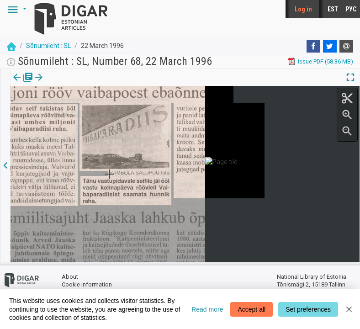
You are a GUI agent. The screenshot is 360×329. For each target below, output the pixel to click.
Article (48, 83)
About (70, 276)
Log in (303, 9)
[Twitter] (330, 46)
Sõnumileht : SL (48, 45)
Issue (16, 83)
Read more (207, 309)
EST (333, 9)
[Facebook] (313, 46)
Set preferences (308, 309)
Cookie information (87, 284)
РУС (350, 9)
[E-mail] (346, 46)
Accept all (251, 309)
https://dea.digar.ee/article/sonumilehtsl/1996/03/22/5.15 (87, 108)
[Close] (349, 309)
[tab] (16, 84)
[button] (15, 9)
